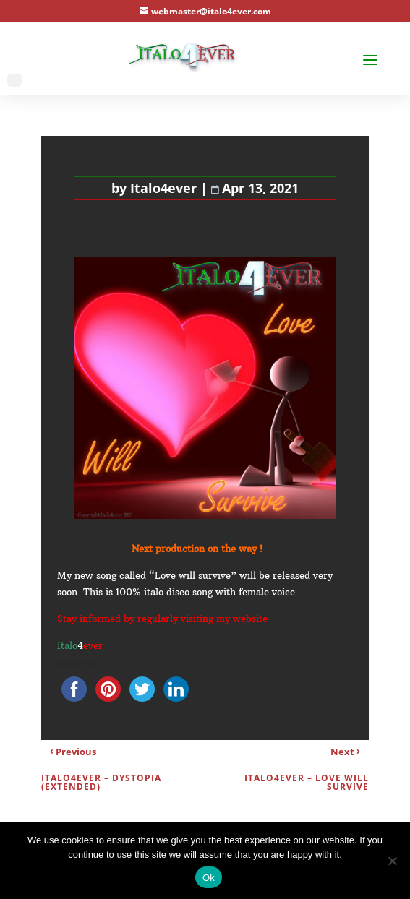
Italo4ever (163, 188)
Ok (208, 877)
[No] (392, 860)
